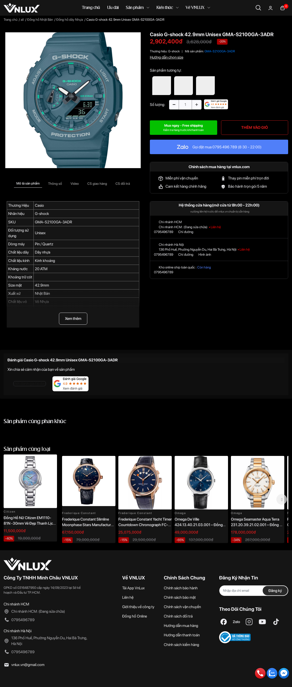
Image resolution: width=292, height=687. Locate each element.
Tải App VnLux (133, 588)
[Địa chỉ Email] (253, 590)
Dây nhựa (42, 252)
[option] (73, 100)
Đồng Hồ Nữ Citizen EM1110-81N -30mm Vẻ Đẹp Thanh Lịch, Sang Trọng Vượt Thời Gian (30, 523)
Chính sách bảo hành (181, 588)
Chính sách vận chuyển (182, 607)
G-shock (42, 213)
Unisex (40, 233)
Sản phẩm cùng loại (27, 449)
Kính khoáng (45, 260)
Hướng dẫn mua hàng (181, 625)
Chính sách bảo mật (180, 597)
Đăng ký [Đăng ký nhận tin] (275, 590)
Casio (39, 205)
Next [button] (281, 499)
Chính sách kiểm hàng (181, 644)
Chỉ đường (185, 232)
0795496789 (163, 232)
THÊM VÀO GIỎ (254, 127)
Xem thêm (73, 318)
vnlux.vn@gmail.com (27, 664)
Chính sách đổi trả (178, 616)
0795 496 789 (224, 147)
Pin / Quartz (44, 244)
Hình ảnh (204, 254)
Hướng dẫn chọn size (166, 57)
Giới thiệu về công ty (138, 607)
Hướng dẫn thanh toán (182, 635)
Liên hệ (127, 597)
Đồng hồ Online (134, 616)
